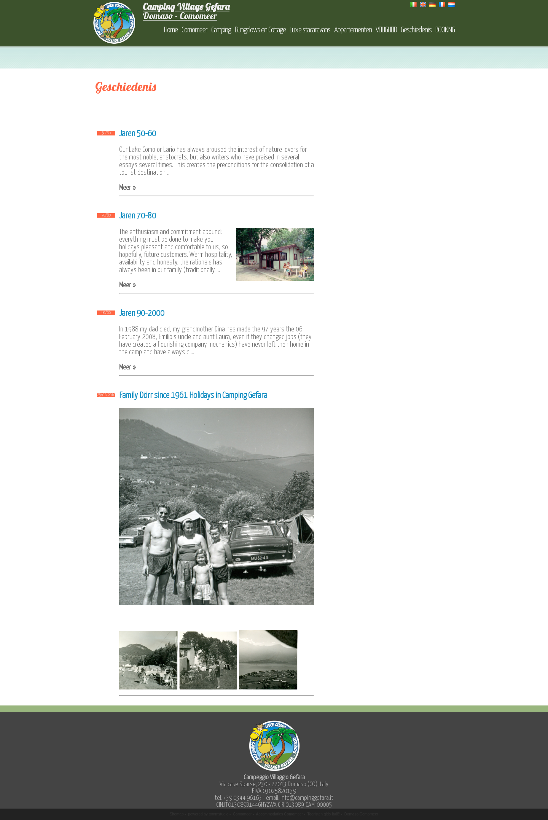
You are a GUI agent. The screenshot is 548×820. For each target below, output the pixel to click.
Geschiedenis (416, 30)
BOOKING (445, 30)
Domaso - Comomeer (186, 11)
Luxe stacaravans (310, 30)
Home (171, 30)
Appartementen (353, 30)
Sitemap (177, 814)
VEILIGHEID (386, 30)
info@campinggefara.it (306, 798)
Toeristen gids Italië (323, 814)
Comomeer (194, 30)
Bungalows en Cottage (260, 30)
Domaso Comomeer (361, 814)
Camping (221, 30)
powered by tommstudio (208, 814)
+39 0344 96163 (242, 798)
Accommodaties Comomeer (279, 814)
